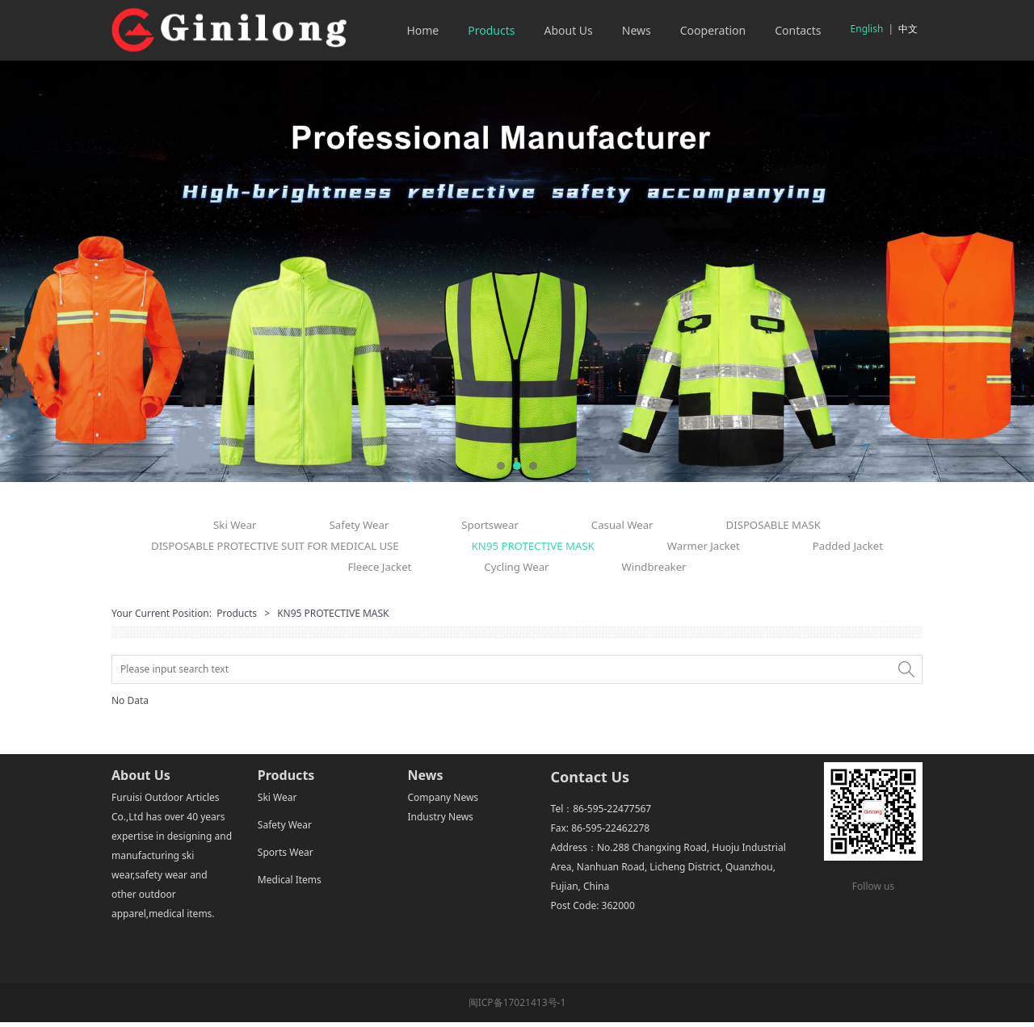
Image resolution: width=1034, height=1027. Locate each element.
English (867, 29)
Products (491, 30)
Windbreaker (654, 567)
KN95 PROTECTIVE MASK (533, 546)
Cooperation (713, 30)
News (636, 30)
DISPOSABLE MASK (773, 525)
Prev (30, 271)
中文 (908, 29)
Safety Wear (359, 525)
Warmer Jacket (703, 546)
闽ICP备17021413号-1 (517, 1002)
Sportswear (490, 525)
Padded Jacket (848, 546)
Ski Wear (234, 525)
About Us (568, 30)
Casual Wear (622, 525)
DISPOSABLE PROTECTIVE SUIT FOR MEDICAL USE (275, 546)
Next (1004, 271)
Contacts (798, 30)
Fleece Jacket (379, 567)
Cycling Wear (516, 567)
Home (422, 30)
